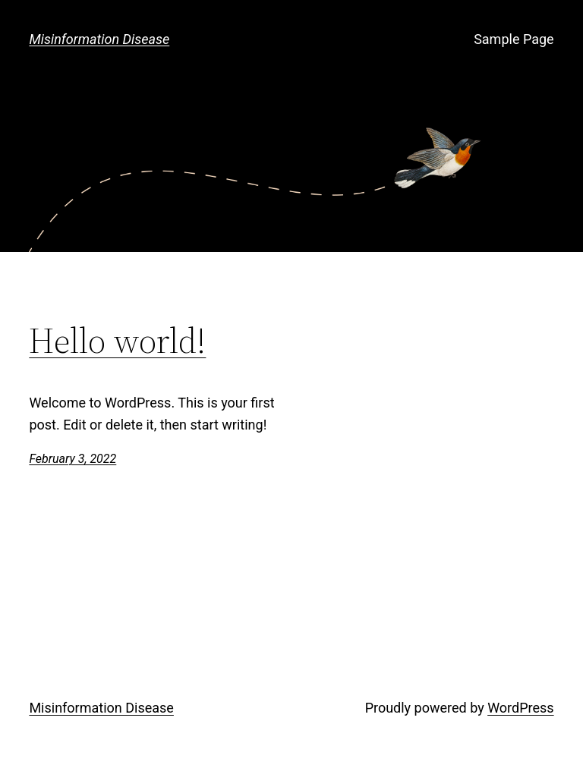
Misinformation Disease (99, 39)
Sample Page (513, 39)
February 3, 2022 (72, 459)
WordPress (520, 708)
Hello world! (117, 340)
